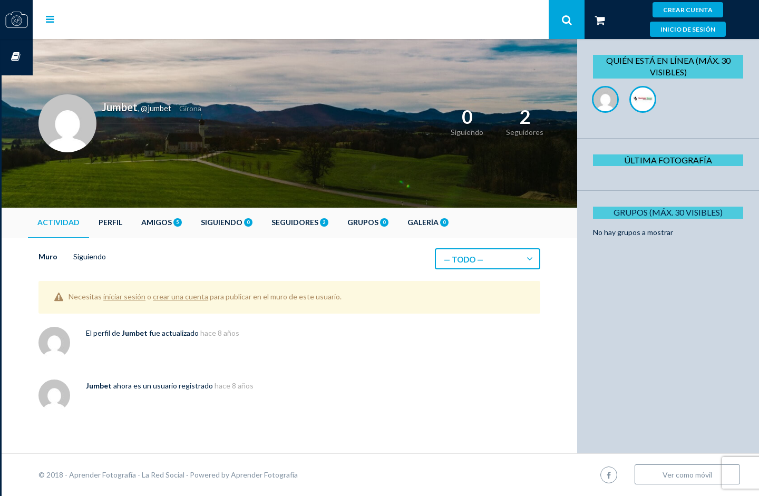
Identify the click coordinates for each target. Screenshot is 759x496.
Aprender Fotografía (295, 474)
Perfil (141, 222)
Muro (79, 256)
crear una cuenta (211, 296)
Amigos (192, 222)
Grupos (399, 222)
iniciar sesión (155, 296)
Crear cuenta (688, 10)
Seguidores (331, 222)
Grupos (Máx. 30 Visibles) (671, 212)
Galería (459, 222)
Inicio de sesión (687, 29)
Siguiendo (258, 222)
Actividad (90, 222)
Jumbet (166, 332)
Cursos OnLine (16, 57)
